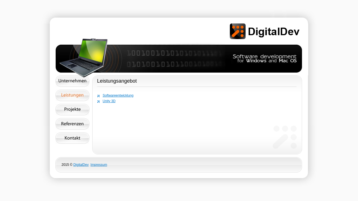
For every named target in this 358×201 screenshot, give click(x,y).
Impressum (99, 165)
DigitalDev (81, 165)
